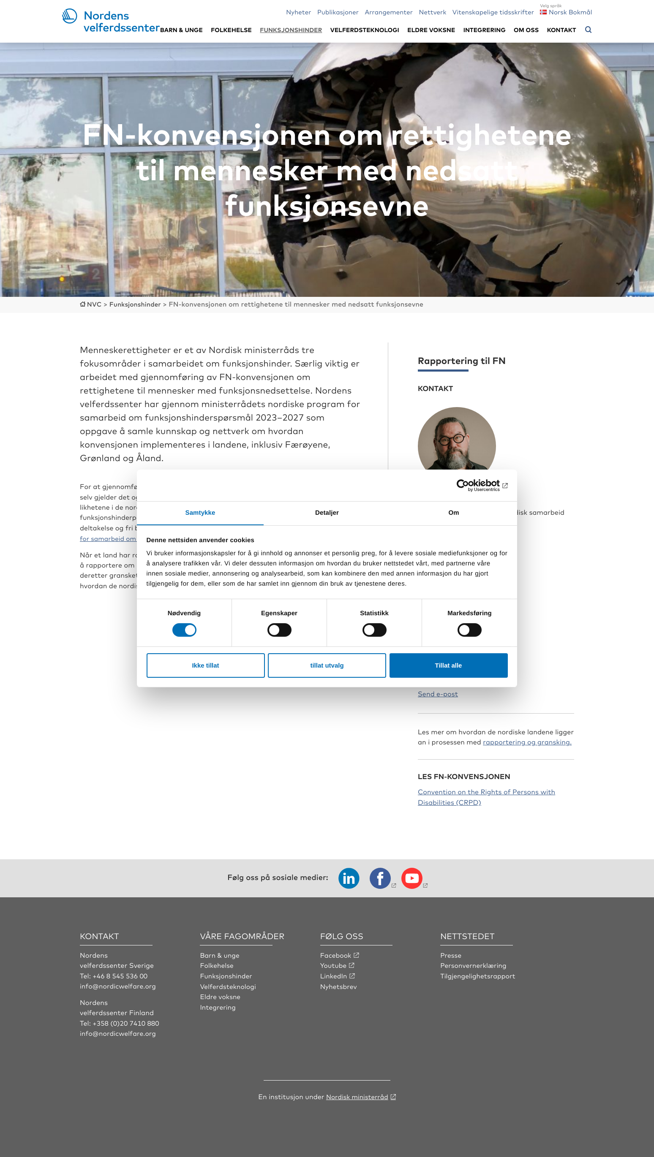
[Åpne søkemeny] (588, 30)
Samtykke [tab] (200, 512)
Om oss (526, 30)
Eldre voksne (431, 30)
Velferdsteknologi (364, 30)
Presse (451, 954)
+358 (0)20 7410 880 (127, 1022)
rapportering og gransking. (527, 741)
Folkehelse (231, 30)
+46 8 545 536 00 (121, 974)
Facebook (336, 954)
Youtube (334, 964)
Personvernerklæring (474, 964)
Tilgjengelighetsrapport (479, 974)
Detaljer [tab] (327, 512)
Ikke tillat (205, 665)
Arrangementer (389, 11)
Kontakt (561, 30)
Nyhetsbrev (339, 985)
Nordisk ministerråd (357, 1095)
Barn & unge (181, 30)
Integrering (484, 30)
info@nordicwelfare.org (119, 985)
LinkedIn (334, 974)
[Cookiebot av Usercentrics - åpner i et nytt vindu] (471, 485)
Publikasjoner (338, 11)
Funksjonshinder (291, 30)
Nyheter (298, 11)
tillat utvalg (326, 665)
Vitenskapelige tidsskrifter (493, 11)
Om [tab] (453, 512)
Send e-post (438, 692)
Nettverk (432, 11)
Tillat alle (448, 665)
